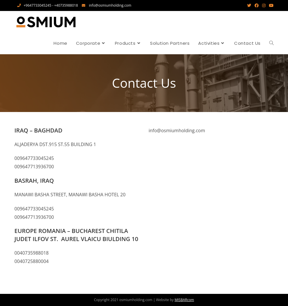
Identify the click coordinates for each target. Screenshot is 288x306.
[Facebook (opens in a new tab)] (256, 5)
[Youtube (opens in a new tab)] (270, 5)
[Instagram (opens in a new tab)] (263, 5)
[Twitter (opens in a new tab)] (249, 5)
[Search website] (271, 43)
